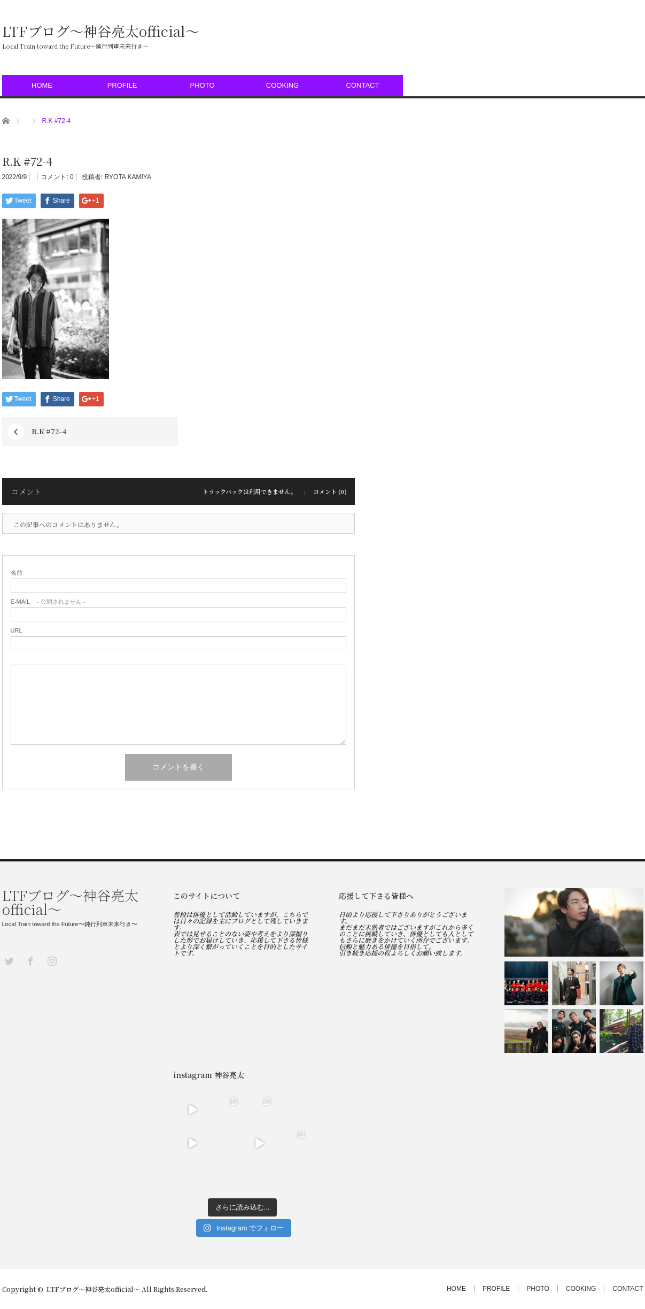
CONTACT (362, 85)
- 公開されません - (48, 602)
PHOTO (202, 85)
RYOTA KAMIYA (128, 177)
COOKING (282, 85)
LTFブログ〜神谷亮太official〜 (100, 31)
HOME (42, 85)
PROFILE (122, 85)
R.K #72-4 (49, 431)
